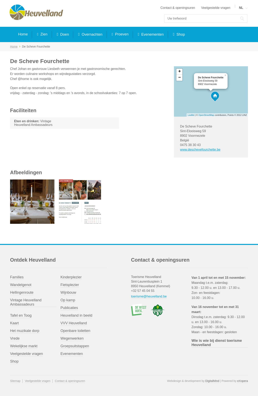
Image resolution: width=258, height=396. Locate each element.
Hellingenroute (21, 292)
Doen (64, 34)
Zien (44, 34)
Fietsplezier (69, 285)
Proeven (121, 34)
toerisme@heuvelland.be (149, 296)
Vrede (15, 338)
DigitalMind (212, 381)
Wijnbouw (68, 292)
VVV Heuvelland (73, 323)
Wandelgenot (20, 285)
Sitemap (15, 381)
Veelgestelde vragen (215, 7)
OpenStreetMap (206, 115)
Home (23, 34)
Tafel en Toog (21, 315)
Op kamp (67, 300)
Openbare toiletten (75, 331)
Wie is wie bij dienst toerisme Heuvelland (216, 343)
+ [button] (179, 72)
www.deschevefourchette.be (200, 149)
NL (241, 7)
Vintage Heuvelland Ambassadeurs (26, 302)
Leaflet (191, 115)
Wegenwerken (72, 338)
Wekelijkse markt (23, 346)
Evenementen (152, 34)
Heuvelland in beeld (76, 315)
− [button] (179, 78)
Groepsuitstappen (74, 346)
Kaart (14, 323)
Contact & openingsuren (177, 7)
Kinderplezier (71, 277)
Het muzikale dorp (24, 331)
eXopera (242, 381)
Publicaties (69, 308)
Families (17, 277)
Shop (180, 34)
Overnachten (91, 34)
